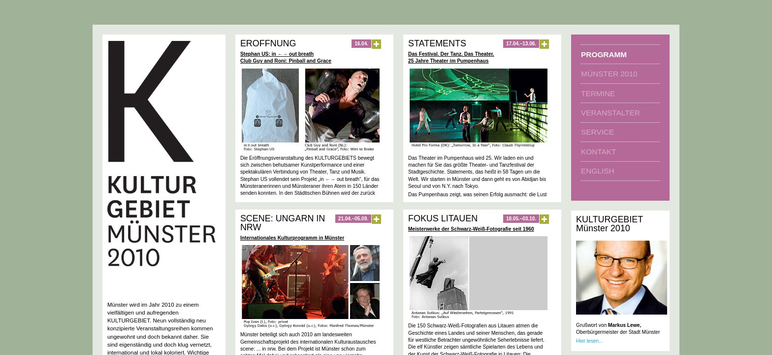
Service (597, 132)
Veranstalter (610, 112)
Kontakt (598, 151)
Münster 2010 (609, 74)
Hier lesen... (589, 341)
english (597, 171)
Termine (598, 93)
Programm (604, 54)
